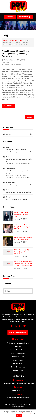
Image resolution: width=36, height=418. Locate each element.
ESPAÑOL (10, 17)
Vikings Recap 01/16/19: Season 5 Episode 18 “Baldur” (21, 252)
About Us (13, 40)
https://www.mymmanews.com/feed (18, 152)
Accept (19, 415)
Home (5, 40)
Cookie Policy (26, 413)
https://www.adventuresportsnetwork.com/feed (19, 172)
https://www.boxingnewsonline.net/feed (19, 160)
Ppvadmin (5, 62)
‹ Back (29, 117)
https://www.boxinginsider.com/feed (18, 164)
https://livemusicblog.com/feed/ (16, 199)
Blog (20, 40)
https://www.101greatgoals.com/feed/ (18, 192)
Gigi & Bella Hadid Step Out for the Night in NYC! (23, 238)
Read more (8, 106)
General (6, 65)
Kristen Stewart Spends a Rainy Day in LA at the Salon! (22, 214)
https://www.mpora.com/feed (16, 175)
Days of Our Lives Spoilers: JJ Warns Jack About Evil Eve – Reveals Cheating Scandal (23, 264)
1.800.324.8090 (18, 390)
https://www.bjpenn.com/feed (16, 150)
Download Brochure (17, 332)
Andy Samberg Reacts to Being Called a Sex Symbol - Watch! (23, 227)
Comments (18, 65)
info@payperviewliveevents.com (18, 398)
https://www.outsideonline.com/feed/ (18, 178)
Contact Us (23, 17)
